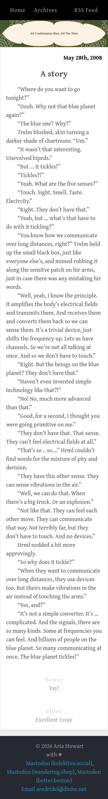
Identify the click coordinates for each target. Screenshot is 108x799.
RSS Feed (86, 10)
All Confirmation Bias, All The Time (54, 33)
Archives (45, 10)
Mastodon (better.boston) (68, 775)
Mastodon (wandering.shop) (41, 771)
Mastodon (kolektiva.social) (59, 763)
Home (17, 10)
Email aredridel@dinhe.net (54, 789)
